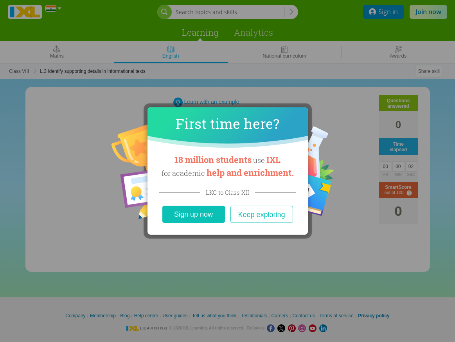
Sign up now (193, 214)
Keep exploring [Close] (261, 215)
